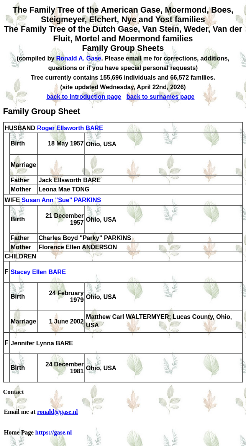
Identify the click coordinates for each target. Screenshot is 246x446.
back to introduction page (83, 96)
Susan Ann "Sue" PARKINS (61, 200)
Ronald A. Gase (79, 58)
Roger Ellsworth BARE (70, 128)
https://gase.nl (53, 432)
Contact (13, 392)
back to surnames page (160, 96)
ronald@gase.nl (57, 411)
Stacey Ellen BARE (38, 272)
